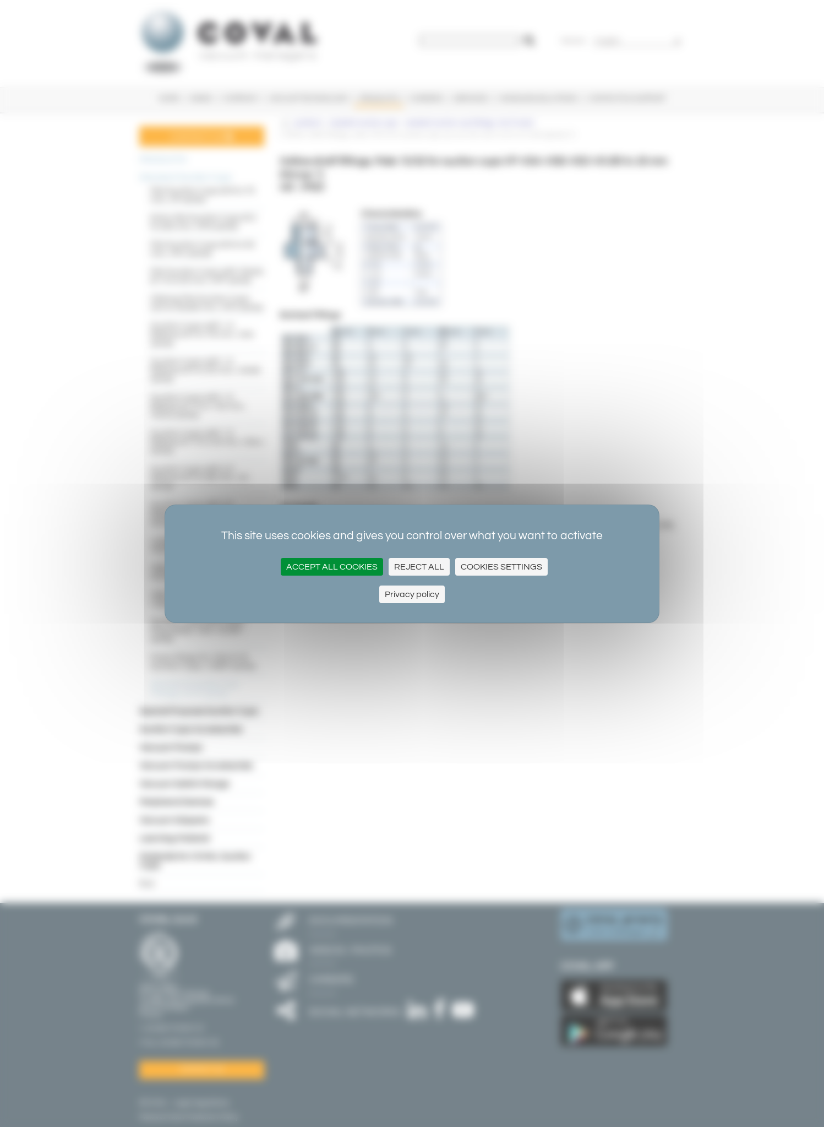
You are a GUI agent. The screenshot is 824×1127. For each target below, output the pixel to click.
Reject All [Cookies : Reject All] (419, 566)
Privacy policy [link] (412, 594)
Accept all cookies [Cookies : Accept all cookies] (332, 566)
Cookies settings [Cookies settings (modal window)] (501, 566)
